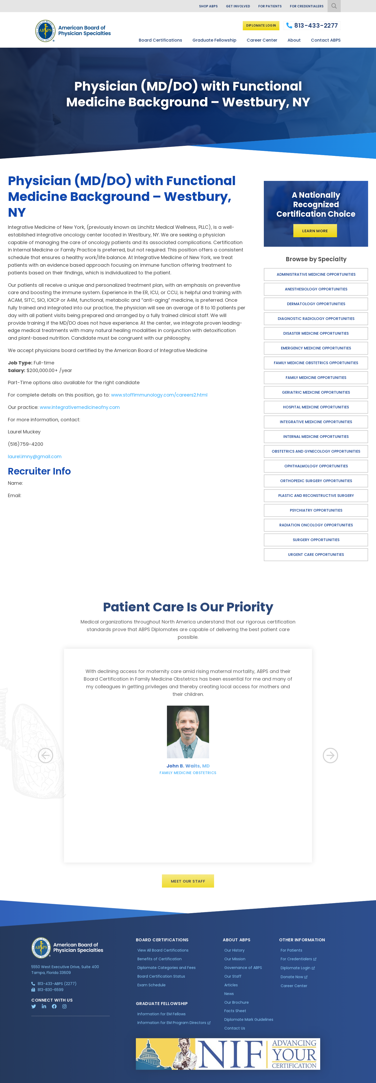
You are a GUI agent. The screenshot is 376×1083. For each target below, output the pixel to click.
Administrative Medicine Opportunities (316, 275)
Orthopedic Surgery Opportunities (316, 482)
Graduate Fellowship (214, 39)
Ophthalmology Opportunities (316, 467)
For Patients (265, 6)
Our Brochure (236, 1009)
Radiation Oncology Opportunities (316, 526)
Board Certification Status (161, 983)
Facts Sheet (235, 1017)
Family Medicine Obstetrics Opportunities (316, 364)
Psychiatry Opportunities (316, 511)
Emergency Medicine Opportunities (316, 349)
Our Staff (232, 983)
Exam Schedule (151, 991)
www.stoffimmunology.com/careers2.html (161, 395)
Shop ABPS (198, 6)
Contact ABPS (326, 39)
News (229, 1000)
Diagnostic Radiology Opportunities (316, 320)
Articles (231, 991)
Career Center (262, 39)
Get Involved (230, 6)
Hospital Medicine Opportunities (316, 408)
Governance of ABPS (243, 974)
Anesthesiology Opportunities (316, 290)
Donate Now (292, 983)
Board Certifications (160, 39)
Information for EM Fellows (161, 1020)
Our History (234, 957)
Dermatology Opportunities (316, 305)
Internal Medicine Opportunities (316, 438)
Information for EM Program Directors (171, 1029)
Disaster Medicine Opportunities (316, 334)
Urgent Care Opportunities (316, 555)
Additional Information (79, 1079)
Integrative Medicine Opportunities (316, 423)
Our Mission (234, 965)
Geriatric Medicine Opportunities (316, 393)
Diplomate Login (259, 25)
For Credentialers (305, 6)
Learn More (315, 231)
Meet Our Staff (188, 887)
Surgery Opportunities (316, 541)
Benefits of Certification (159, 965)
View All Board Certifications (163, 957)
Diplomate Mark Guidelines (248, 1026)
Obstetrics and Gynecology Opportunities (316, 452)
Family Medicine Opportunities (316, 379)
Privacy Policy (45, 1079)
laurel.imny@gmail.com (35, 456)
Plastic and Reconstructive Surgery (316, 497)
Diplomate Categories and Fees (166, 974)
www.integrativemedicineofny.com (80, 407)
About (294, 39)
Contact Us (234, 1034)
